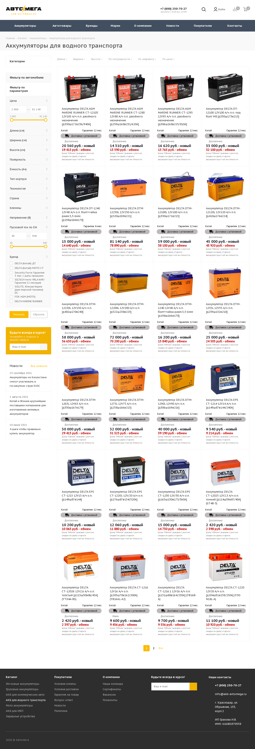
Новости (60, 705)
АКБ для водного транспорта (26, 700)
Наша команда (113, 684)
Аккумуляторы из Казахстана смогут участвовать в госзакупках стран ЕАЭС (28, 381)
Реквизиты (110, 700)
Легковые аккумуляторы (22, 684)
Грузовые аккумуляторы (22, 689)
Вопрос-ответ (63, 700)
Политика (60, 711)
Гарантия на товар (66, 694)
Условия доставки (66, 689)
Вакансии (109, 694)
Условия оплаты (65, 684)
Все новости (39, 366)
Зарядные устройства (20, 716)
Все (161, 648)
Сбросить (39, 314)
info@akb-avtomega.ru (231, 694)
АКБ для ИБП (14, 711)
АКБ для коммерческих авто (25, 694)
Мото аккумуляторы (19, 705)
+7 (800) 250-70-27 (173, 8)
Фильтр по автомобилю (27, 77)
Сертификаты (112, 689)
